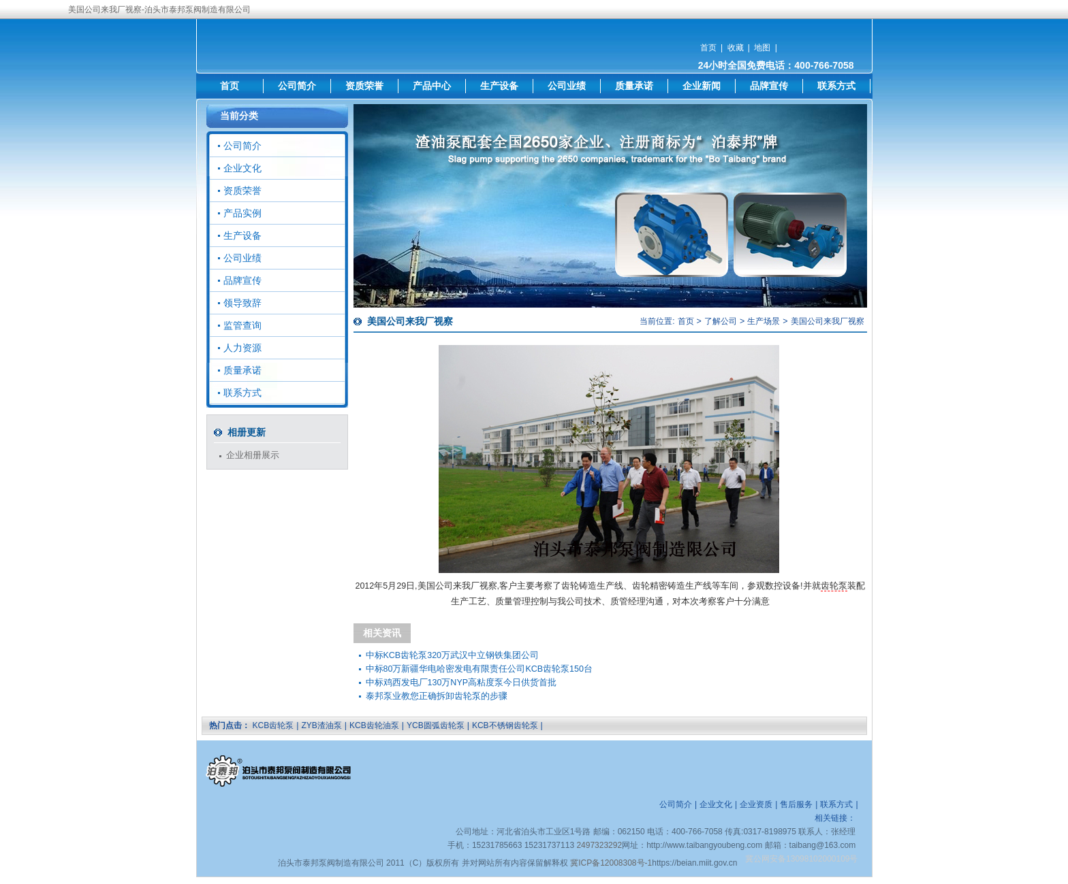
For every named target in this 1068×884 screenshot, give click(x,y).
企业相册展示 (252, 455)
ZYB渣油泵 (321, 725)
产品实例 (242, 213)
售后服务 (796, 804)
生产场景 (763, 321)
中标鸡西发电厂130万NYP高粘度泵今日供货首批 (461, 682)
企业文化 (242, 168)
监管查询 (242, 325)
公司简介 (297, 85)
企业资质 (756, 804)
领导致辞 (242, 302)
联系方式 (836, 85)
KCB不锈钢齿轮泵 (505, 725)
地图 (762, 47)
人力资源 (242, 347)
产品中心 (432, 85)
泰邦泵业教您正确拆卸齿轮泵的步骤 (436, 696)
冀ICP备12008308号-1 (611, 863)
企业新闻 (701, 85)
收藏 (735, 47)
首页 (708, 47)
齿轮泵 (834, 586)
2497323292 (599, 845)
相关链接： (835, 818)
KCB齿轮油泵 (374, 725)
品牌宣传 (769, 85)
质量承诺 (634, 85)
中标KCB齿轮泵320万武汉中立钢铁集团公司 (452, 655)
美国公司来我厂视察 (827, 321)
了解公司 (720, 321)
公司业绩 (567, 85)
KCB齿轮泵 (273, 725)
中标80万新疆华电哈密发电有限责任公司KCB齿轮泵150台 (479, 669)
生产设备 (499, 85)
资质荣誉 (364, 85)
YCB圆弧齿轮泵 (436, 725)
